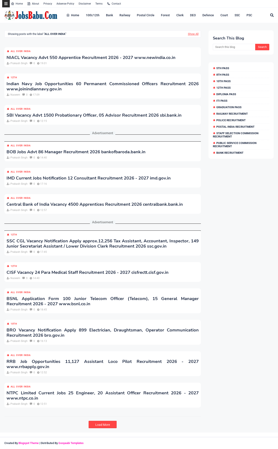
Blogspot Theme (28, 443)
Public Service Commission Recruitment (234, 144)
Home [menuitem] (72, 15)
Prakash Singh (19, 63)
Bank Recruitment (229, 152)
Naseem (15, 94)
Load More (102, 424)
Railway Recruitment (232, 113)
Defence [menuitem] (208, 15)
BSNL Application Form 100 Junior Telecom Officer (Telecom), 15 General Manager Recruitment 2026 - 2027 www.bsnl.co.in (103, 301)
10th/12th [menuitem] (92, 15)
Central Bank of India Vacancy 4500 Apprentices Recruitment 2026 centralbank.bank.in (95, 204)
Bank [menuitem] (109, 15)
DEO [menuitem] (193, 15)
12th (14, 77)
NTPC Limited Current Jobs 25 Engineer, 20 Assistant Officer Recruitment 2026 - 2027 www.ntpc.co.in (103, 395)
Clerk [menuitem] (180, 15)
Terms (99, 3)
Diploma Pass (226, 94)
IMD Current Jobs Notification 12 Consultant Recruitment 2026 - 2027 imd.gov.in (89, 178)
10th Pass (223, 81)
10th (14, 323)
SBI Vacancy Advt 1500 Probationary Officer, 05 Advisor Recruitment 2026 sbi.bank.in (94, 115)
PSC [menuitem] (249, 15)
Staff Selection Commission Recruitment (235, 135)
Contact (114, 3)
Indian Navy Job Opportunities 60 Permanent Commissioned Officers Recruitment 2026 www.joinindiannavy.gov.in (103, 86)
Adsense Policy (65, 3)
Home (17, 3)
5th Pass (222, 68)
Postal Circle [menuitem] (145, 15)
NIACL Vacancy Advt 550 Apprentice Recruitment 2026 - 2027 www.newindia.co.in (91, 57)
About (33, 3)
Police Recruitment (231, 120)
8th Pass (222, 74)
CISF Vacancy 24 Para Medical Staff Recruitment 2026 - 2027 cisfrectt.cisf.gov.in (88, 272)
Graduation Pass (229, 107)
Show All (193, 34)
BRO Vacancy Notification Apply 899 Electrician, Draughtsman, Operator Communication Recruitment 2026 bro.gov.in (103, 333)
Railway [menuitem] (124, 15)
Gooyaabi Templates (71, 443)
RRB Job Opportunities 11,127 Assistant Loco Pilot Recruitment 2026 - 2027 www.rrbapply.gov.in (103, 364)
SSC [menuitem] (237, 15)
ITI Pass (221, 100)
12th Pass (223, 87)
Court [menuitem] (224, 15)
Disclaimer (85, 3)
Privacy (47, 3)
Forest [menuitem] (165, 15)
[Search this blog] (234, 47)
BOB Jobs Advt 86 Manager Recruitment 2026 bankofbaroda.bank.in (76, 152)
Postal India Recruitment (235, 126)
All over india (21, 51)
